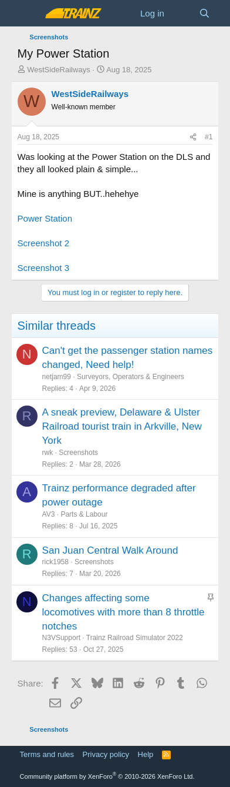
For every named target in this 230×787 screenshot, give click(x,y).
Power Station (45, 218)
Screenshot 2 (43, 243)
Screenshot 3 (43, 268)
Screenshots (78, 452)
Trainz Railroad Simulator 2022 (134, 638)
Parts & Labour (83, 514)
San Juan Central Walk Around (110, 550)
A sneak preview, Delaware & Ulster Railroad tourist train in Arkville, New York (122, 426)
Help (146, 754)
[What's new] (181, 13)
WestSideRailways (58, 69)
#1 (208, 137)
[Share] (193, 137)
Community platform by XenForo (107, 776)
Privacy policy (106, 754)
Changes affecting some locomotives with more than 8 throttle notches (123, 612)
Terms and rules (47, 754)
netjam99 (56, 377)
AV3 (48, 514)
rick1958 (55, 562)
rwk (47, 452)
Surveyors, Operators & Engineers (130, 377)
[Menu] (28, 13)
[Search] (204, 13)
